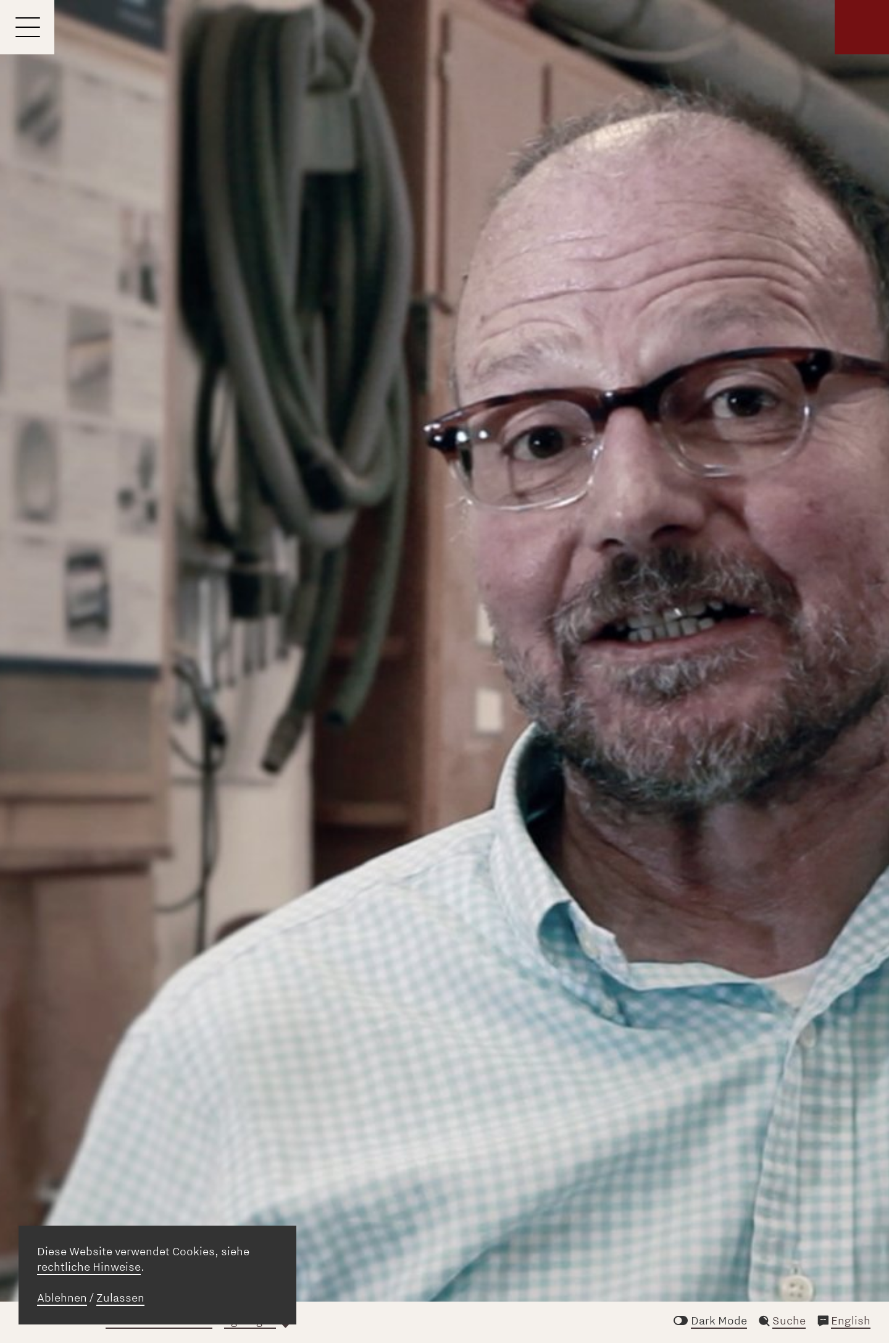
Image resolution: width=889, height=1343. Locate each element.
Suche (789, 1321)
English (850, 1321)
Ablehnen (62, 1298)
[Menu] (27, 27)
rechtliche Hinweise (89, 1267)
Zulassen (120, 1298)
